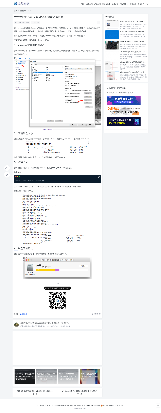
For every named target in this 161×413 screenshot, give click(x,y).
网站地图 (80, 405)
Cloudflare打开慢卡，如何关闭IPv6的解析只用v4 (137, 52)
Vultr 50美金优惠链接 (124, 92)
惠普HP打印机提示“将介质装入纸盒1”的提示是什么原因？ (140, 41)
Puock (85, 409)
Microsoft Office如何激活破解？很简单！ (134, 62)
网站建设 (124, 4)
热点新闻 (141, 4)
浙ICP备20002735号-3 (92, 405)
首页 (83, 4)
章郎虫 (43, 323)
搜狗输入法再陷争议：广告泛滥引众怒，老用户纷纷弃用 (139, 21)
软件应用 (133, 4)
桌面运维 (89, 4)
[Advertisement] (57, 348)
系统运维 (97, 4)
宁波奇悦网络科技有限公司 (59, 405)
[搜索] (146, 3)
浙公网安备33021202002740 (113, 405)
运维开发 (115, 4)
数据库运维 (106, 4)
